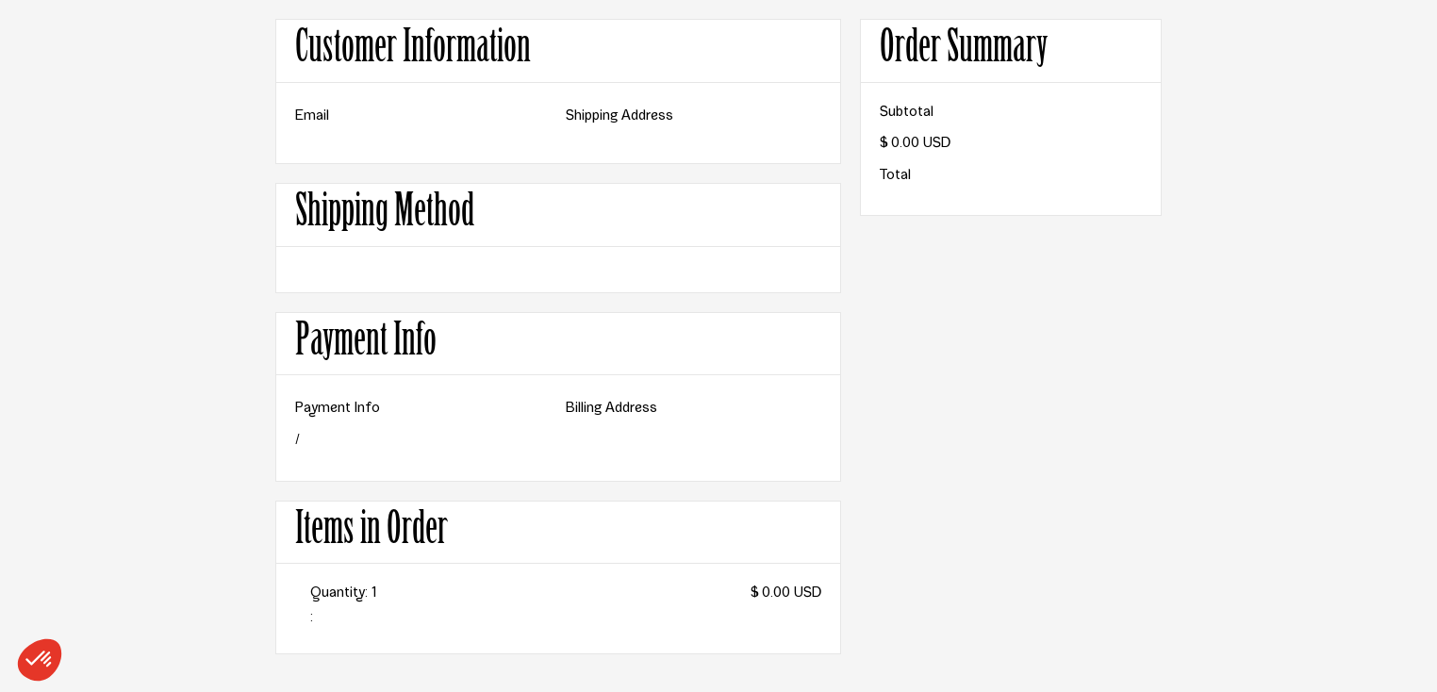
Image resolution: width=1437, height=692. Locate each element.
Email (312, 116)
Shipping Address (619, 116)
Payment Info (337, 409)
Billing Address (611, 409)
